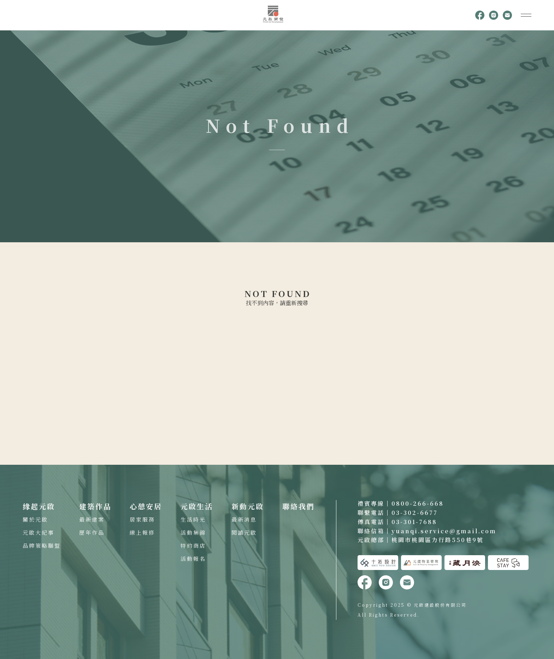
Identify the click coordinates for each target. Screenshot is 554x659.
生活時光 (193, 519)
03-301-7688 (414, 522)
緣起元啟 (39, 506)
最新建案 (92, 519)
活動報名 (193, 558)
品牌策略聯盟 (42, 545)
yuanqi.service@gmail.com (443, 531)
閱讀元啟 (244, 532)
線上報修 (142, 532)
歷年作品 (92, 532)
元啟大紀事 (38, 532)
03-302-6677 (414, 513)
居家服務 (142, 519)
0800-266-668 (417, 503)
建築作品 (95, 506)
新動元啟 (247, 506)
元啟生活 (197, 506)
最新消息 (244, 519)
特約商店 (193, 545)
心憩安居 (146, 506)
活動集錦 (193, 532)
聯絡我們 (298, 506)
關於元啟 (35, 519)
